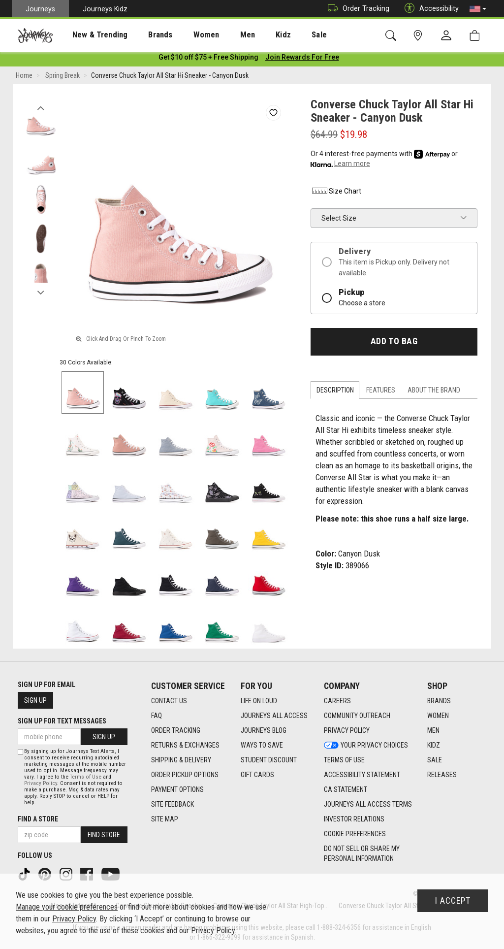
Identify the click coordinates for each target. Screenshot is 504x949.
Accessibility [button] (429, 8)
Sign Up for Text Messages (62, 721)
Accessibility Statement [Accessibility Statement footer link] (362, 775)
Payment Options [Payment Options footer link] (177, 789)
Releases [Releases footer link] (442, 775)
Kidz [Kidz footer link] (433, 745)
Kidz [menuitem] (253, 35)
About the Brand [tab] (434, 392)
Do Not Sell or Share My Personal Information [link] (362, 853)
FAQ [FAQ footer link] (156, 716)
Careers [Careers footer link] (337, 701)
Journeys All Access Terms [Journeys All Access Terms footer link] (368, 804)
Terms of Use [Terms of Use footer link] (344, 760)
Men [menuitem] (221, 35)
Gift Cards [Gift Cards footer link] (257, 775)
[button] (478, 9)
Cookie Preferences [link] (355, 834)
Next (41, 292)
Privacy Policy (40, 783)
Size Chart (336, 193)
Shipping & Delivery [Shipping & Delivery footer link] (181, 760)
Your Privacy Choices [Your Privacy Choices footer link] (366, 745)
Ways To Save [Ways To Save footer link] (262, 745)
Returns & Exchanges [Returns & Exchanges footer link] (185, 745)
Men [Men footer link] (433, 730)
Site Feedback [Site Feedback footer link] (172, 804)
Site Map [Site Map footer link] (164, 819)
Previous (41, 107)
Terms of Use (85, 777)
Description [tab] (335, 392)
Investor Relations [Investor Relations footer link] (354, 819)
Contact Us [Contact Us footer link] (169, 701)
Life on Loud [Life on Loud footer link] (259, 701)
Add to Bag (394, 343)
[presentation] (91, 35)
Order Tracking (356, 8)
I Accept (453, 901)
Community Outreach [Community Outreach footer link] (357, 716)
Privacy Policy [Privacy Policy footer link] (347, 730)
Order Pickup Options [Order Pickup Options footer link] (185, 775)
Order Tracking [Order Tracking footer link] (175, 730)
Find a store (38, 819)
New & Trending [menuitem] (90, 35)
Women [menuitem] (185, 35)
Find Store (104, 835)
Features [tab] (380, 392)
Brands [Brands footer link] (439, 701)
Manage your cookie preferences (67, 907)
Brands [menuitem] (145, 35)
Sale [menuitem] (284, 35)
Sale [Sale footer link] (434, 760)
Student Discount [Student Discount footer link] (269, 760)
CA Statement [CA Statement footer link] (345, 789)
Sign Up (35, 700)
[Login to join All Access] (208, 59)
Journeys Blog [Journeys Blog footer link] (263, 730)
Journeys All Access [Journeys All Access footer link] (274, 716)
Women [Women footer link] (438, 716)
